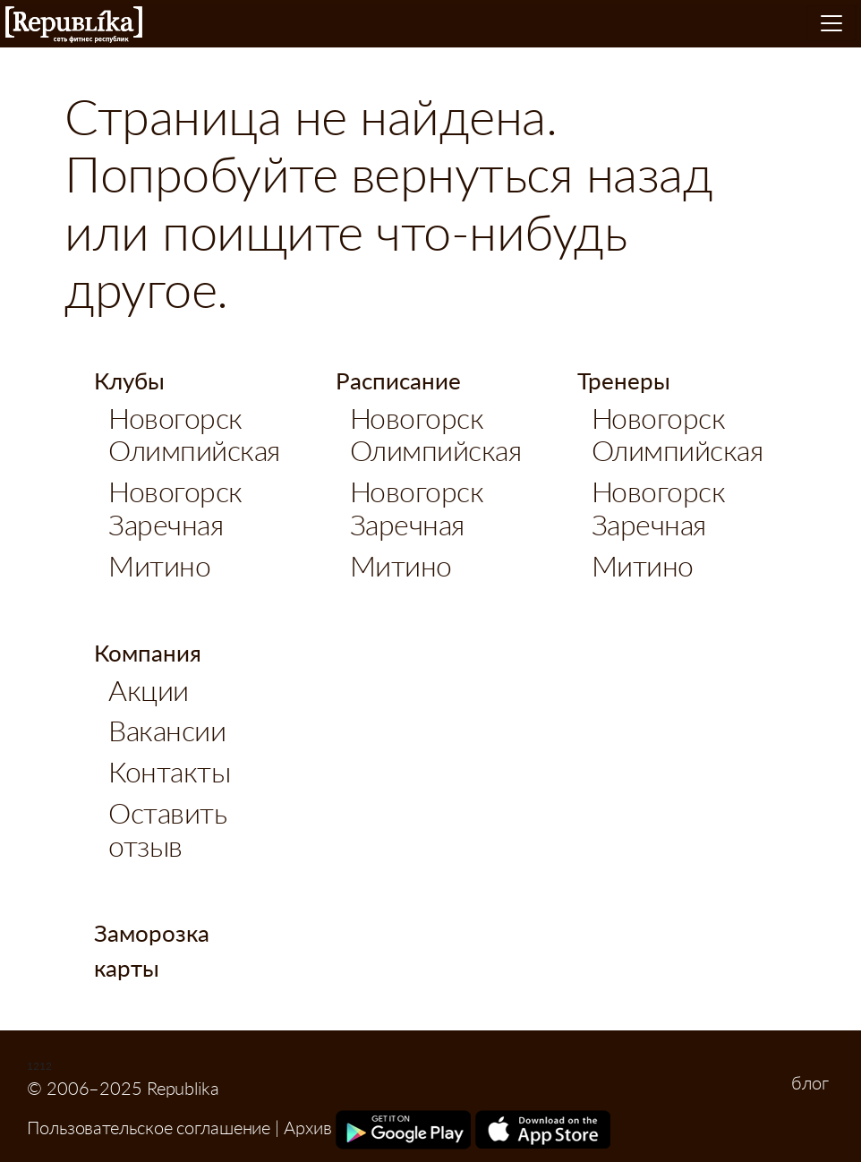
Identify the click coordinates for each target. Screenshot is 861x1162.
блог (810, 1082)
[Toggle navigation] (831, 23)
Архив (308, 1127)
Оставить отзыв (167, 829)
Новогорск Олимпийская (194, 434)
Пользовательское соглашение (148, 1127)
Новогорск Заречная (175, 508)
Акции (148, 689)
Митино (159, 565)
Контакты (169, 771)
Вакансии (167, 730)
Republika (73, 25)
